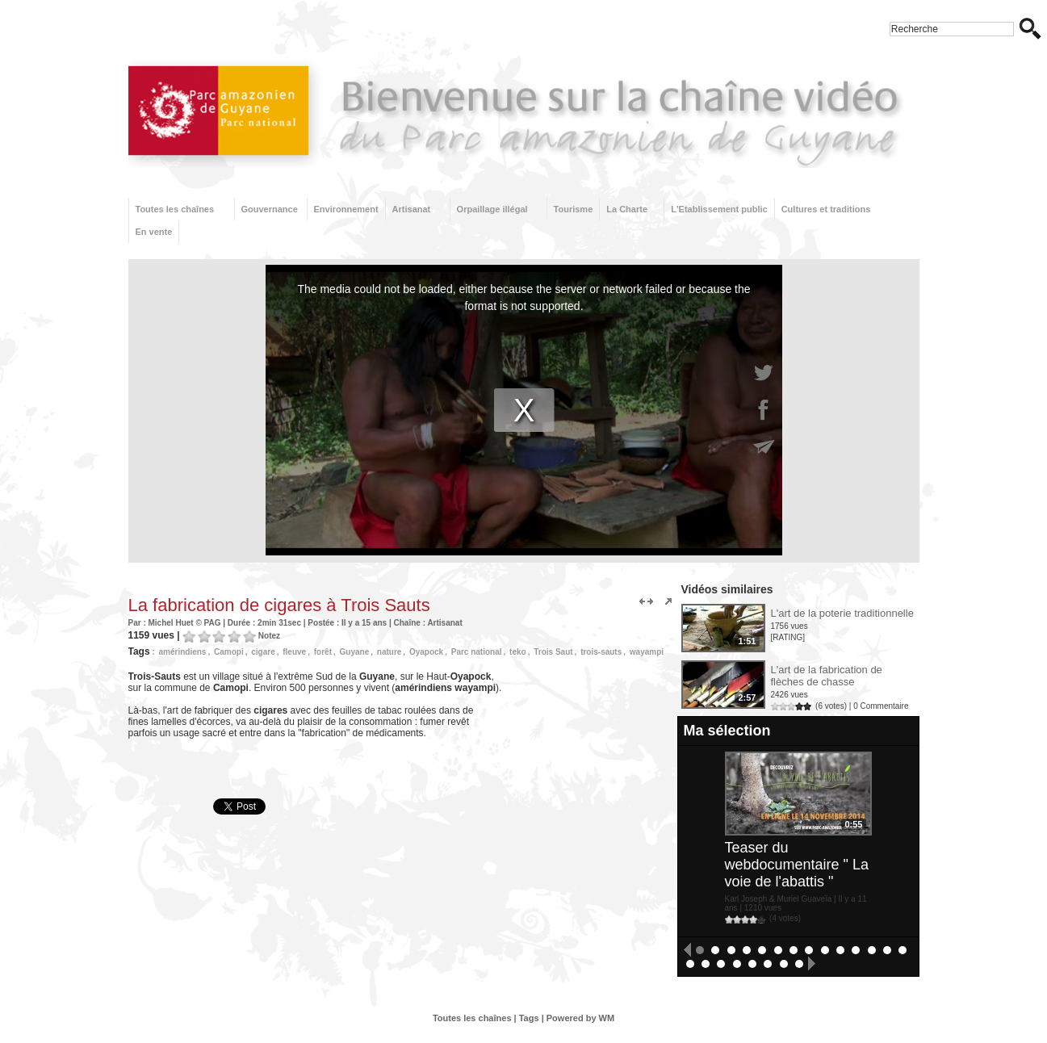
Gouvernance (269, 209)
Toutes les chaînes (175, 209)
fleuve (294, 651)
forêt (323, 651)
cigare (262, 651)
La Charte (626, 209)
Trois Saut (553, 651)
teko (517, 651)
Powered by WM (580, 1018)
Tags (529, 1018)
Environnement (346, 209)
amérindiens (183, 651)
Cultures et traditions (826, 209)
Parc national (476, 651)
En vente (154, 232)
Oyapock (426, 651)
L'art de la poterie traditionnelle (842, 613)
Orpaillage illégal (492, 209)
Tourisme (573, 209)
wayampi (647, 651)
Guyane (355, 651)
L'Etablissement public (719, 209)
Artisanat (411, 209)
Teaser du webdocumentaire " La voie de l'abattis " (797, 865)
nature (389, 651)
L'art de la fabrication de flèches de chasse (826, 676)
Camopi (229, 651)
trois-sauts (601, 651)
